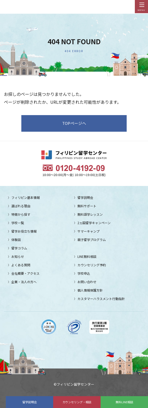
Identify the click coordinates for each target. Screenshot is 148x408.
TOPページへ (74, 123)
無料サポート (86, 206)
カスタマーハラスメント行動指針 (101, 298)
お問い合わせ (86, 281)
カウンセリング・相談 (76, 402)
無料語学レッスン (90, 214)
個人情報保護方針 (90, 290)
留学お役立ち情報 (24, 231)
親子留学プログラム (91, 239)
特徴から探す (20, 214)
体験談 (16, 239)
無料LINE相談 (124, 402)
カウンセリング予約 (91, 265)
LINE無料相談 (86, 256)
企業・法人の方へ (24, 281)
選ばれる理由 (20, 206)
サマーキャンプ (88, 231)
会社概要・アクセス (25, 273)
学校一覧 (17, 222)
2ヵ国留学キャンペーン (94, 222)
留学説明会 (29, 402)
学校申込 (83, 273)
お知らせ (17, 256)
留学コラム (19, 248)
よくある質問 (20, 265)
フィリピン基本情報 (25, 197)
